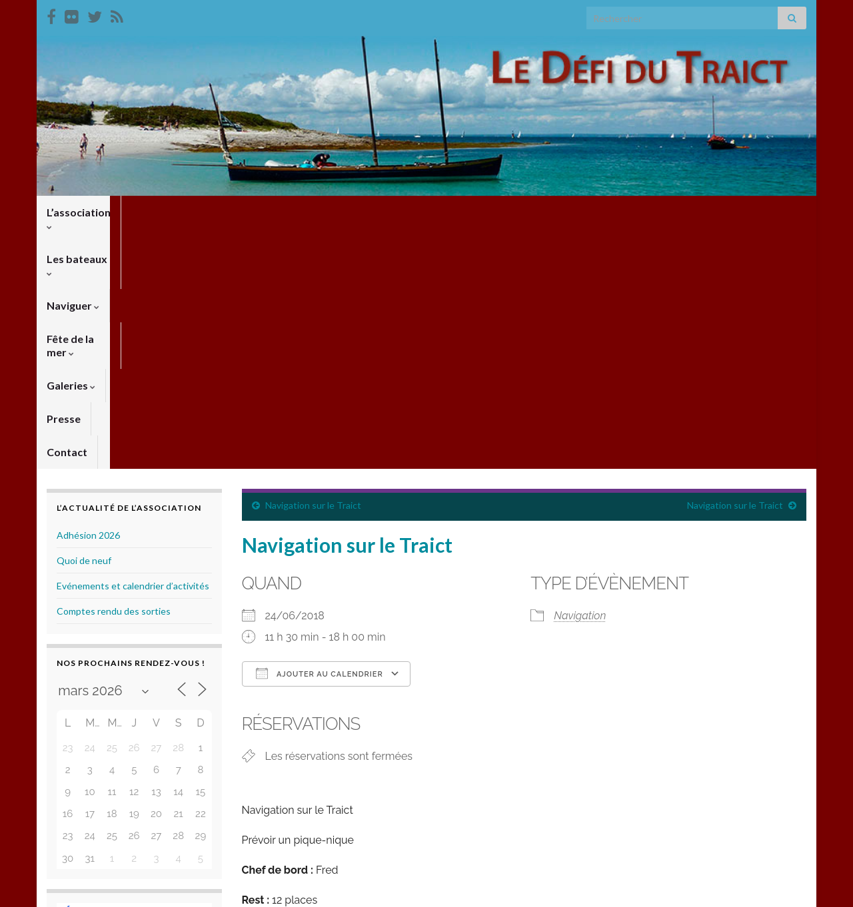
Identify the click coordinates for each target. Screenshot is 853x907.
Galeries (422, 212)
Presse (484, 212)
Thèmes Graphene (157, 891)
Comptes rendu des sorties (114, 371)
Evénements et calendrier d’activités (133, 346)
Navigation (580, 376)
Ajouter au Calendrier (319, 434)
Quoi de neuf (84, 320)
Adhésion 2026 (88, 295)
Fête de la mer (339, 212)
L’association (82, 212)
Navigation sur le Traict (313, 265)
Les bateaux (173, 212)
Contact (542, 212)
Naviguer (253, 212)
